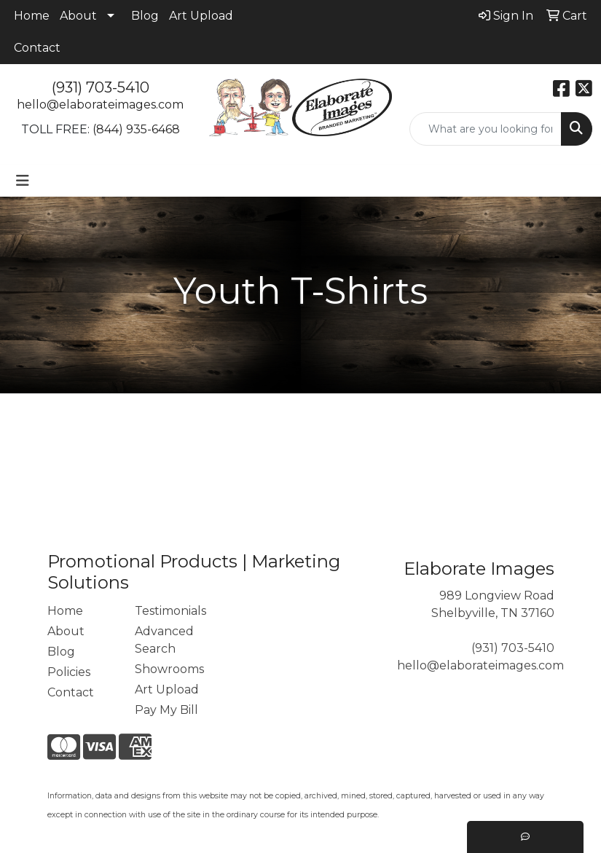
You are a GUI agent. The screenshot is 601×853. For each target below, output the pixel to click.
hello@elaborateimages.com (100, 104)
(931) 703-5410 (100, 87)
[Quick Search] (485, 129)
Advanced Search (164, 640)
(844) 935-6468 (136, 129)
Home (32, 16)
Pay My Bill (166, 710)
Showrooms (169, 669)
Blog (145, 16)
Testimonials (170, 611)
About (78, 16)
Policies (68, 672)
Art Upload (201, 16)
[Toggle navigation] (22, 180)
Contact (37, 48)
